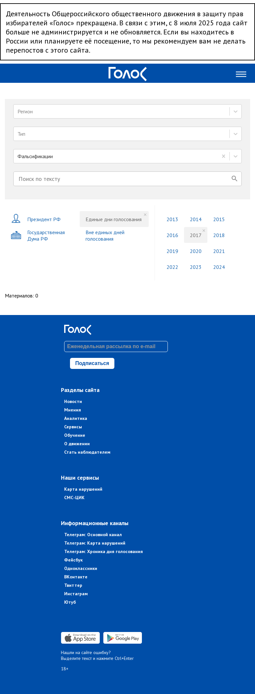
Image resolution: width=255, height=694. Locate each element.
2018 (219, 235)
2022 (172, 267)
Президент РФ (36, 219)
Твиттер (73, 585)
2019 (172, 251)
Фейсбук (73, 560)
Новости (73, 401)
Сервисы (73, 427)
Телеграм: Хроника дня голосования (103, 551)
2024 (219, 267)
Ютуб (70, 602)
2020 (196, 251)
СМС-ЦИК (74, 497)
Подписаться (92, 363)
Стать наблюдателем (87, 452)
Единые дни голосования (114, 219)
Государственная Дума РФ (38, 235)
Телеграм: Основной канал (93, 534)
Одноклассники (80, 568)
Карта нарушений (83, 489)
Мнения (72, 410)
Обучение (74, 435)
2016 (172, 235)
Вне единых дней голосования (105, 235)
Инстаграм (76, 594)
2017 (196, 235)
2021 (219, 251)
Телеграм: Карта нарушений (94, 543)
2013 (172, 219)
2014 (196, 219)
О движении (77, 444)
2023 (196, 267)
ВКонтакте (75, 577)
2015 (219, 219)
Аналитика (75, 418)
